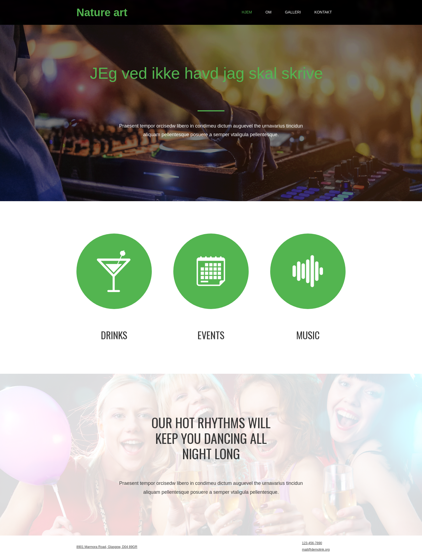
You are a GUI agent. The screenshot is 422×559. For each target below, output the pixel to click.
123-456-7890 (312, 543)
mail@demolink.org (316, 549)
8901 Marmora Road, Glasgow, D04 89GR (106, 547)
